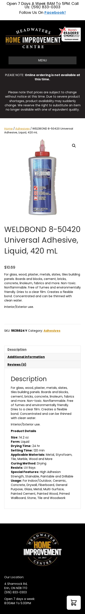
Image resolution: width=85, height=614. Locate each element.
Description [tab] (17, 349)
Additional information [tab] (26, 357)
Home (8, 129)
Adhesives (22, 129)
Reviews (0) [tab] (16, 364)
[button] (74, 146)
